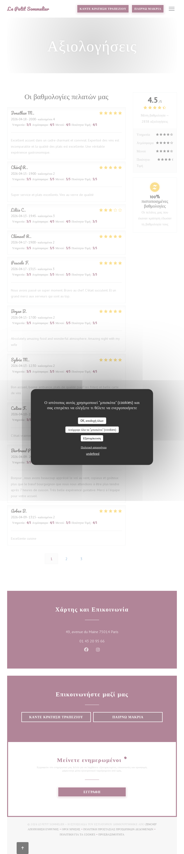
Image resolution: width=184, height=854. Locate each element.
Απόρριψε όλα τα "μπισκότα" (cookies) (92, 429)
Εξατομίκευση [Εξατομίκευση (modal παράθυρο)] (92, 438)
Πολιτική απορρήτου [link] (94, 447)
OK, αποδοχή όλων (91, 421)
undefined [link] (92, 453)
